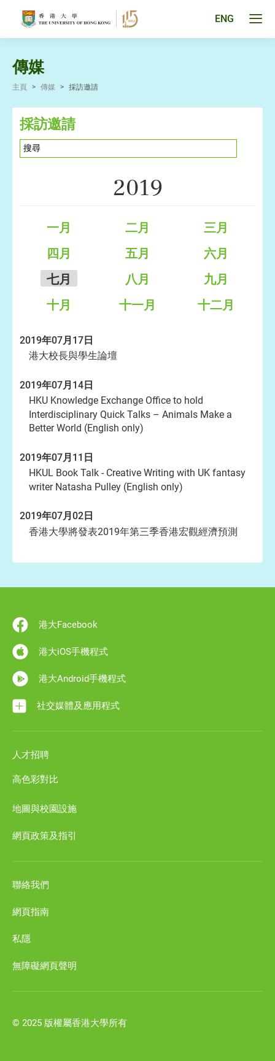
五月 (137, 253)
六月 (216, 253)
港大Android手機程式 (69, 679)
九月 (216, 279)
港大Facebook (55, 625)
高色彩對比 (35, 779)
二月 (137, 227)
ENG (224, 19)
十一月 (137, 305)
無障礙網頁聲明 (44, 965)
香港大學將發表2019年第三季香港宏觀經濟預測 (133, 532)
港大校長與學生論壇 (73, 355)
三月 (216, 227)
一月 (59, 227)
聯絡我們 (30, 884)
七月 (59, 279)
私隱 (21, 938)
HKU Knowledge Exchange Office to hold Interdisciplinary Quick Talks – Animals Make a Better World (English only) (130, 414)
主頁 (19, 87)
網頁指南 (30, 911)
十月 (59, 305)
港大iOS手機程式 (60, 652)
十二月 (216, 305)
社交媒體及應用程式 (66, 706)
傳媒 (48, 87)
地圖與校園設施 (44, 808)
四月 (59, 253)
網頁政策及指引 (44, 835)
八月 (137, 279)
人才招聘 (30, 754)
